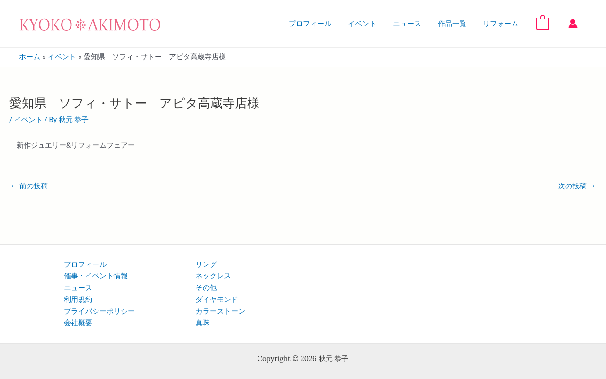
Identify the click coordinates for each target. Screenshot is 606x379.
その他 (206, 287)
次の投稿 (577, 186)
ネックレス (213, 276)
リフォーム (502, 23)
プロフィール (321, 23)
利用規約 (78, 299)
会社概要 (78, 322)
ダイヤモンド (217, 299)
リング (206, 264)
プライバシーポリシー (99, 311)
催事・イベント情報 (96, 276)
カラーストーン (220, 311)
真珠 (203, 322)
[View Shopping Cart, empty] (542, 23)
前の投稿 (29, 186)
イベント (370, 23)
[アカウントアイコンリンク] (573, 23)
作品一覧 (456, 23)
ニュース (413, 23)
